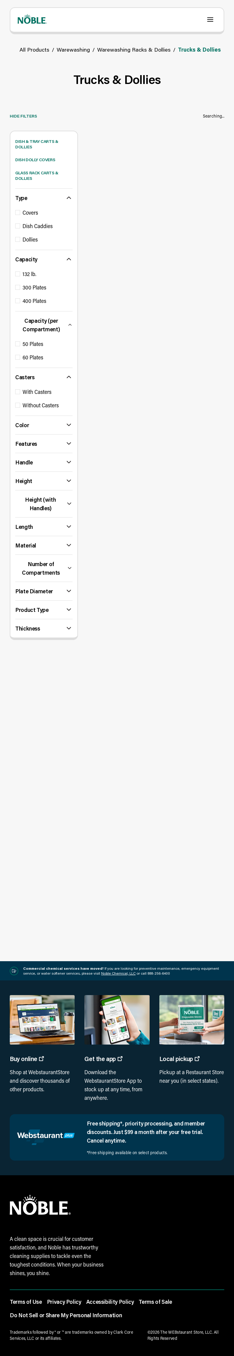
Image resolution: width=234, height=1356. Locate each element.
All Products (34, 49)
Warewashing (73, 49)
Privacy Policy (64, 1301)
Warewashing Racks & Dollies (134, 49)
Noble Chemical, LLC (118, 973)
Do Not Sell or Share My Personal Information (66, 1315)
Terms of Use (26, 1301)
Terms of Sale (155, 1301)
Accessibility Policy (110, 1301)
